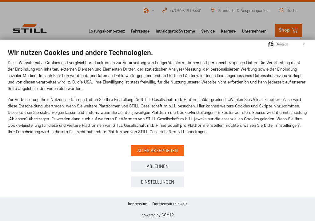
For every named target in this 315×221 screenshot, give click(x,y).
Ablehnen (158, 166)
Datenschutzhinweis (169, 203)
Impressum (137, 203)
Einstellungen (157, 182)
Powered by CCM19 (158, 214)
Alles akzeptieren (157, 150)
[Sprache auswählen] (271, 43)
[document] (157, 96)
